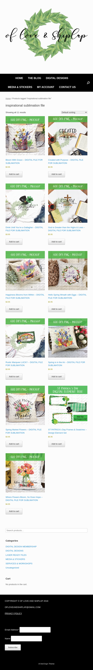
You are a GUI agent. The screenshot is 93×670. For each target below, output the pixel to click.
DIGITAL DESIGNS (57, 78)
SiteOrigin (44, 664)
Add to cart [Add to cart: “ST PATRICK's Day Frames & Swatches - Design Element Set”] (57, 444)
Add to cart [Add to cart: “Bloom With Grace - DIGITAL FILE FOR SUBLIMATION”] (14, 174)
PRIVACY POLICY (13, 613)
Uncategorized (12, 567)
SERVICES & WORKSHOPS (19, 563)
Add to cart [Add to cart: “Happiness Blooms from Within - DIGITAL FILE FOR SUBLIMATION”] (14, 309)
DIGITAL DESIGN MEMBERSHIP (21, 546)
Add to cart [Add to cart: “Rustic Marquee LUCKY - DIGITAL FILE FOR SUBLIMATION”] (14, 376)
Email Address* (12, 630)
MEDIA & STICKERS (20, 87)
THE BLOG (34, 78)
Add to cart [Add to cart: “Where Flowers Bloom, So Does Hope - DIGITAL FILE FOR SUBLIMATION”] (14, 511)
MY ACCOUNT (45, 87)
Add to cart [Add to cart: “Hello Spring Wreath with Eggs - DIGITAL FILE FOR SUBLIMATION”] (57, 309)
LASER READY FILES (16, 555)
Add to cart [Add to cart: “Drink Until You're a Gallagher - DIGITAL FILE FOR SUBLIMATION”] (14, 242)
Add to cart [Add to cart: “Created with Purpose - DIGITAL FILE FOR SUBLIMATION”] (57, 174)
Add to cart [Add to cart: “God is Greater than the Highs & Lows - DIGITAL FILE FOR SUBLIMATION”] (57, 242)
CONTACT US (67, 87)
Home (8, 98)
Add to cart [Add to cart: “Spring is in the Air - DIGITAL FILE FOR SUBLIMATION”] (57, 376)
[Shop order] (74, 112)
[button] (88, 83)
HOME (19, 78)
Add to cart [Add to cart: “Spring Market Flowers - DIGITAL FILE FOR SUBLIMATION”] (14, 444)
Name (7, 638)
